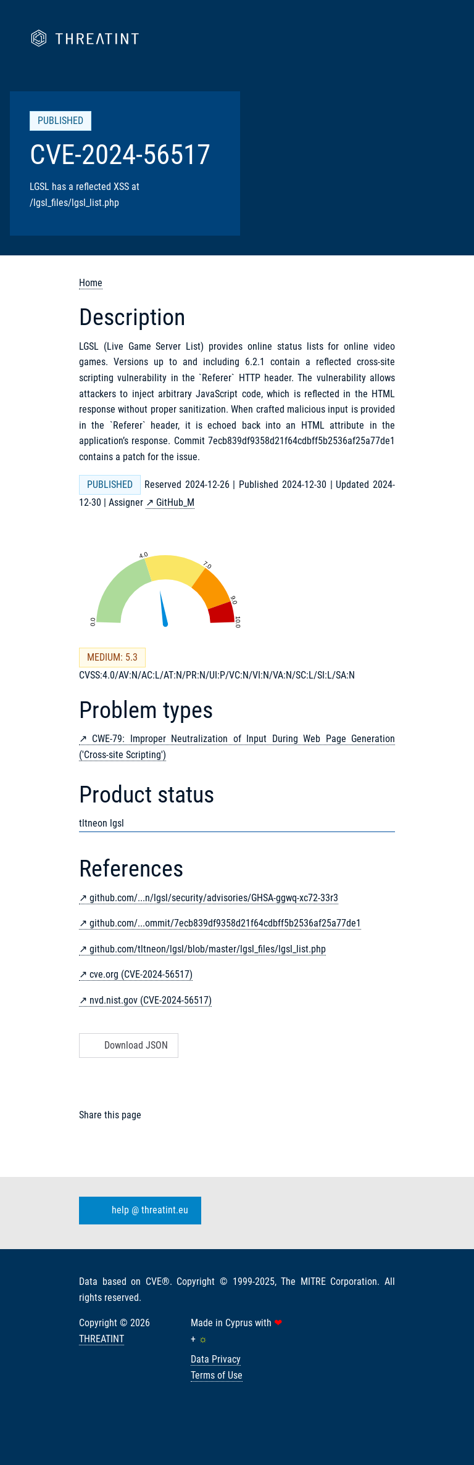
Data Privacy (216, 1359)
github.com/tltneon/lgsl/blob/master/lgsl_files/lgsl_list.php (207, 949)
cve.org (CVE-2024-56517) (141, 974)
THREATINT (101, 1339)
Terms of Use (217, 1375)
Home (90, 283)
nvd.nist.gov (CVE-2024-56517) (150, 1000)
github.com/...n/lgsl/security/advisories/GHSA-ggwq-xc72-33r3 (213, 898)
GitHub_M (175, 502)
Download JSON (127, 1045)
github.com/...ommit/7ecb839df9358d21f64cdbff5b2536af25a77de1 (225, 923)
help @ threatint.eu (137, 1210)
